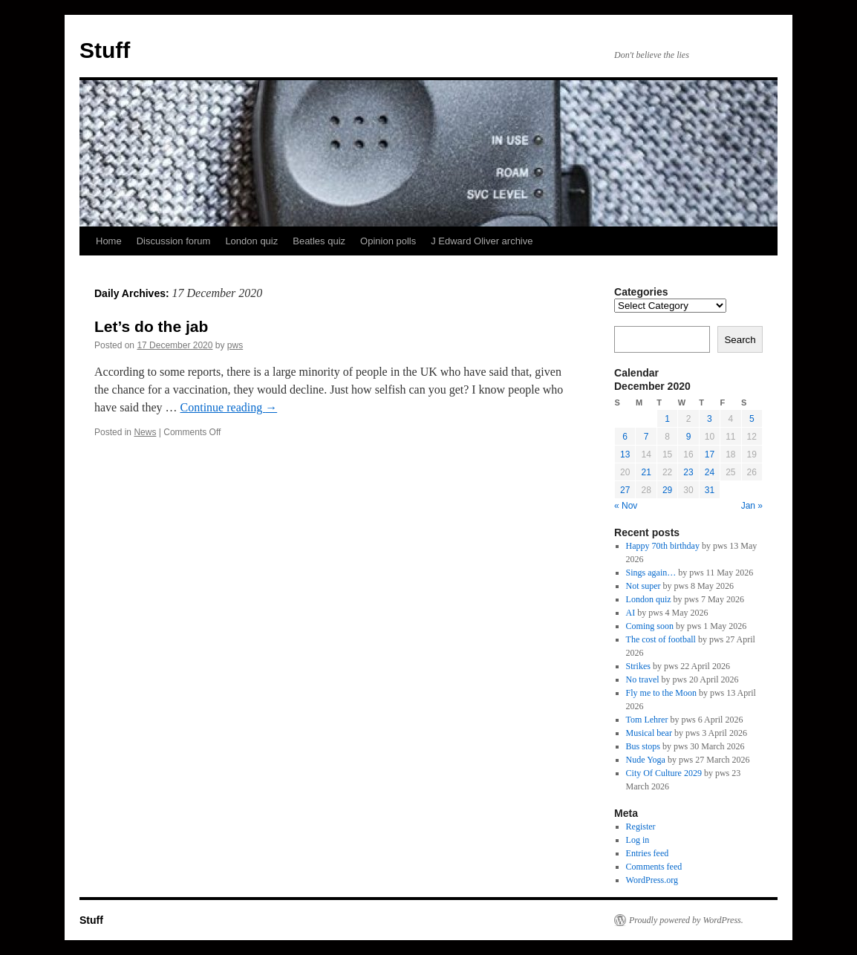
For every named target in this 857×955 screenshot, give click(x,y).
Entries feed (647, 853)
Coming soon (650, 626)
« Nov (625, 506)
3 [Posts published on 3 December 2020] (709, 419)
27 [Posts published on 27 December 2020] (625, 490)
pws (235, 345)
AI (631, 612)
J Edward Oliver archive (481, 241)
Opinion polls (388, 241)
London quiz (251, 241)
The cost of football (661, 639)
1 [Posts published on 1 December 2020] (667, 419)
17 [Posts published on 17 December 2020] (709, 454)
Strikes (638, 666)
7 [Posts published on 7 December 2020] (646, 436)
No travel (642, 679)
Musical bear (649, 733)
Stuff (104, 50)
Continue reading (229, 407)
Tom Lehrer (647, 719)
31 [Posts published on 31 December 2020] (709, 490)
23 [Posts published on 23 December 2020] (688, 472)
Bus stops (643, 746)
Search (739, 339)
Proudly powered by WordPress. (686, 920)
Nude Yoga (645, 759)
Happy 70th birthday (663, 546)
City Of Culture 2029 (664, 773)
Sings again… (651, 572)
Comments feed (654, 866)
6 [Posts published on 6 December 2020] (625, 436)
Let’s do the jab (151, 326)
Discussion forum (174, 241)
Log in (638, 840)
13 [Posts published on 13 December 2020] (625, 454)
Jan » (752, 506)
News (145, 432)
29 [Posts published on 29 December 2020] (667, 490)
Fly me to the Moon (661, 693)
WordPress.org (652, 880)
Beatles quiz (319, 241)
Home (109, 241)
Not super (643, 586)
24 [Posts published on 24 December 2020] (709, 472)
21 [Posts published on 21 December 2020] (646, 472)
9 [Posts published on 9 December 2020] (688, 436)
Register (641, 826)
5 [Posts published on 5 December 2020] (752, 419)
